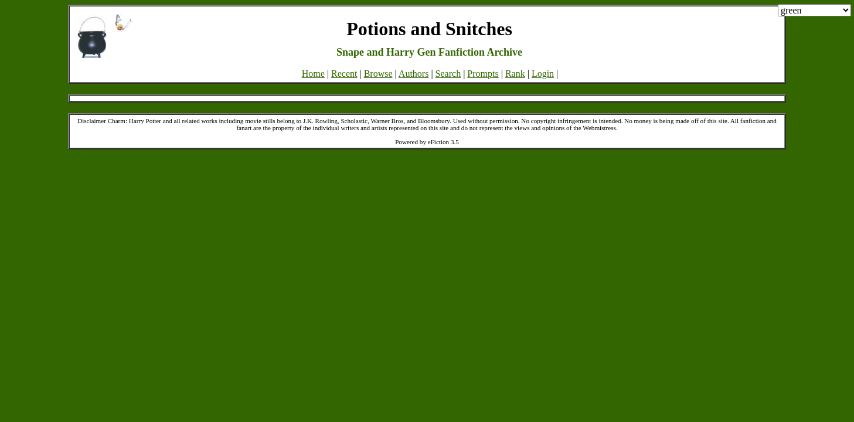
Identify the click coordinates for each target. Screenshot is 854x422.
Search (448, 74)
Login (543, 74)
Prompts (482, 74)
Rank (515, 74)
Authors (414, 74)
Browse (378, 74)
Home (313, 74)
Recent (344, 74)
